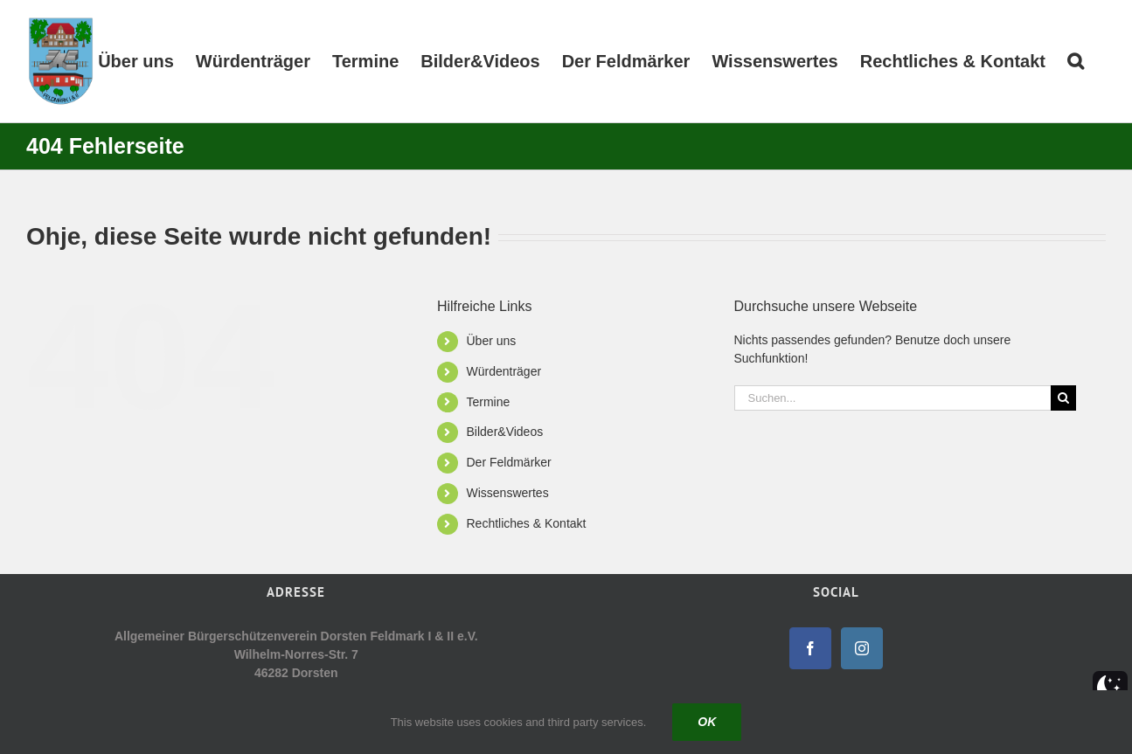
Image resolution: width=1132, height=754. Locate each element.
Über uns (492, 341)
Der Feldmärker (509, 462)
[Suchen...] (893, 398)
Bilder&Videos (505, 432)
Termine (488, 402)
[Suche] (1063, 398)
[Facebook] (810, 648)
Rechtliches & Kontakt (527, 523)
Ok (707, 722)
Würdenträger (504, 371)
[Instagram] (862, 648)
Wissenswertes (508, 493)
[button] (1075, 61)
